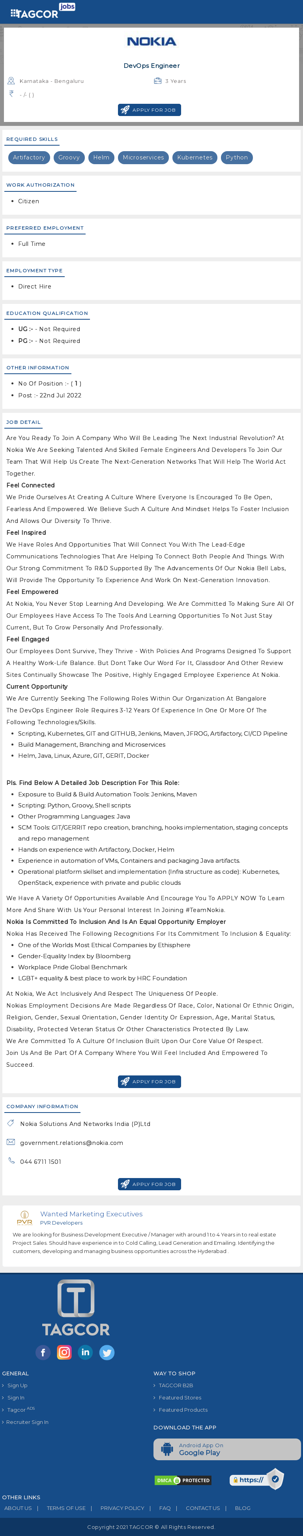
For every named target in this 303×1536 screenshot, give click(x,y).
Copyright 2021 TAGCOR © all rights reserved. (151, 1527)
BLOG (235, 1508)
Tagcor (18, 1409)
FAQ (157, 1508)
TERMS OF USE (59, 1508)
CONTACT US (195, 1508)
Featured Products (180, 1410)
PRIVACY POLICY (115, 1508)
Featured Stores (177, 1397)
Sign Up (15, 1385)
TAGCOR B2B (173, 1385)
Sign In (13, 1397)
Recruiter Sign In (25, 1422)
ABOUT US (17, 1508)
